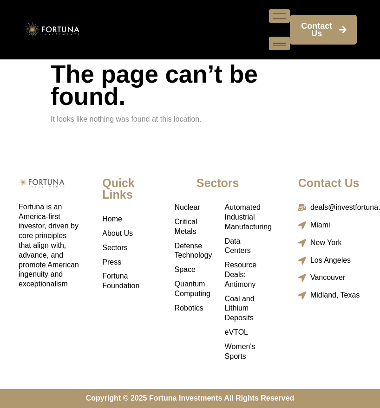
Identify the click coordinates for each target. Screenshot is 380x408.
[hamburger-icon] (279, 16)
